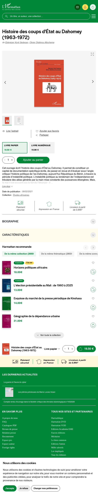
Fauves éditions (58, 433)
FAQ (4, 422)
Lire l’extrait (10, 131)
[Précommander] (93, 271)
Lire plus (6, 186)
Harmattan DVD (58, 422)
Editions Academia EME (62, 429)
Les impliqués (57, 451)
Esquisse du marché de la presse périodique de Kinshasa (48, 298)
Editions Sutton (58, 444)
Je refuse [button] (23, 488)
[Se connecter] (85, 7)
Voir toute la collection (50, 335)
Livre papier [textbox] (50, 348)
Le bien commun (58, 440)
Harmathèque (57, 418)
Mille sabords (57, 447)
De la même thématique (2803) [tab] (56, 254)
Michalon (55, 436)
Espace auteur (8, 444)
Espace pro (7, 440)
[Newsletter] (77, 7)
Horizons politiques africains (30, 267)
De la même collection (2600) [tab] (19, 254)
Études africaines (21, 195)
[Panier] (93, 7)
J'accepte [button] (9, 488)
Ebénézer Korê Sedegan (16, 43)
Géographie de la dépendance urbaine (37, 316)
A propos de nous (10, 418)
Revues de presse (9, 429)
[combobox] (53, 349)
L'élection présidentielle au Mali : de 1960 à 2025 (43, 285)
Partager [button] (42, 135)
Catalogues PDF (9, 425)
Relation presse (9, 433)
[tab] (14, 147)
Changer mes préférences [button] (46, 488)
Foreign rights (8, 447)
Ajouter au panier (33, 160)
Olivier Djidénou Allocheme (41, 43)
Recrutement (8, 436)
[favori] (93, 263)
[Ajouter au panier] (93, 307)
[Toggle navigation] (93, 16)
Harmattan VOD (58, 425)
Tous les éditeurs (58, 455)
